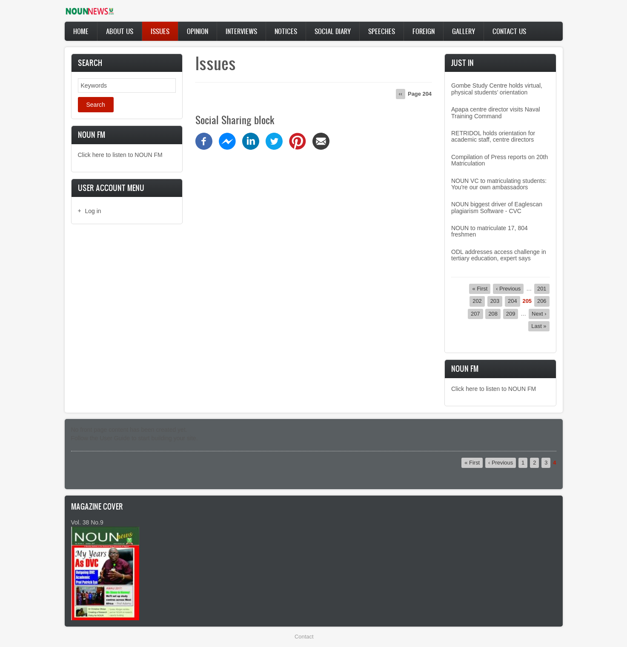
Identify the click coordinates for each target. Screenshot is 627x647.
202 (478, 300)
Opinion (197, 31)
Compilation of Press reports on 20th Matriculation (499, 160)
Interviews (241, 31)
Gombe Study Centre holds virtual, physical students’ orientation (496, 88)
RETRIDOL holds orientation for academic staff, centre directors (493, 136)
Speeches (381, 31)
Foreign (423, 31)
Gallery (463, 31)
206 (543, 300)
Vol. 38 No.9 (87, 522)
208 (494, 313)
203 (496, 300)
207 (477, 313)
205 (527, 301)
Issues (160, 31)
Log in (93, 211)
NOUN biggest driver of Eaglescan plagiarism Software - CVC (496, 207)
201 (543, 288)
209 (512, 313)
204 (514, 300)
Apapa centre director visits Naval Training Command (495, 112)
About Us (119, 31)
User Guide (115, 438)
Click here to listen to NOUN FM (120, 154)
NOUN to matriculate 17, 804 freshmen (489, 231)
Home (81, 31)
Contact (304, 636)
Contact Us (509, 31)
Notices (286, 31)
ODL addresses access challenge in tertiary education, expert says (498, 255)
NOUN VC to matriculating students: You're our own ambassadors (499, 184)
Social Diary (333, 31)
